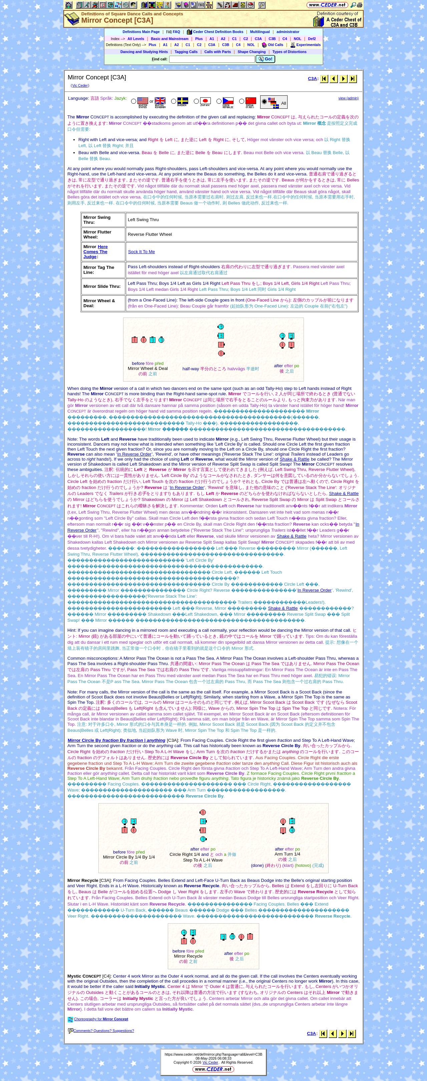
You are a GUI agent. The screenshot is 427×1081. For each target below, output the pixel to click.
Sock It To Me (141, 251)
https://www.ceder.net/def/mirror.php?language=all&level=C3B (214, 1054)
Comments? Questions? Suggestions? (101, 1031)
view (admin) (349, 98)
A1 (211, 39)
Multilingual (260, 32)
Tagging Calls (185, 52)
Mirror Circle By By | (116, 740)
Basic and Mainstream (169, 39)
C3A (258, 39)
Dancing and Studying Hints (144, 52)
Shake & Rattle (295, 459)
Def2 (312, 39)
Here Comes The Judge (95, 251)
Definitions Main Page (141, 32)
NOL (298, 39)
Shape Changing (252, 52)
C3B (272, 39)
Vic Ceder (80, 85)
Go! (265, 59)
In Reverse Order (134, 454)
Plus (199, 39)
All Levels (135, 39)
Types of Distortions (290, 52)
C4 (285, 39)
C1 (234, 39)
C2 (246, 39)
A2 (223, 39)
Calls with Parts (217, 52)
